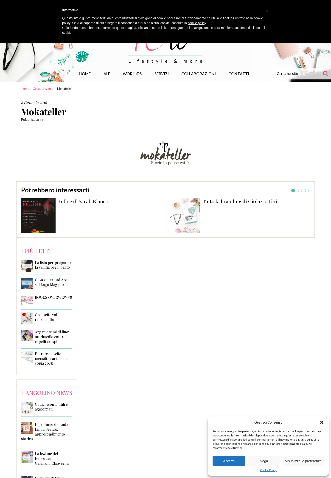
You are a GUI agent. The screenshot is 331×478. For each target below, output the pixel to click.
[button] (322, 422)
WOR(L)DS (132, 73)
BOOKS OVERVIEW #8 (53, 297)
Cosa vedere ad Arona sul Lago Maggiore (53, 282)
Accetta (229, 461)
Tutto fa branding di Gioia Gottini (240, 201)
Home (85, 73)
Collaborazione (43, 88)
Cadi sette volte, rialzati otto (48, 317)
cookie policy (197, 23)
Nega (264, 461)
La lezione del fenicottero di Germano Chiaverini (52, 458)
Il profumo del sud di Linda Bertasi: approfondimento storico (45, 431)
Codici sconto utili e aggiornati (51, 406)
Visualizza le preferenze (303, 461)
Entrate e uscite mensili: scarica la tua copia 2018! (52, 358)
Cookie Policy (268, 470)
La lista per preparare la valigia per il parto (53, 265)
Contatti (238, 73)
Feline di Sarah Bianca (83, 201)
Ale (107, 73)
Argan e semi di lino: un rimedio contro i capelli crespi (52, 337)
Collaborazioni (198, 73)
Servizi (161, 73)
